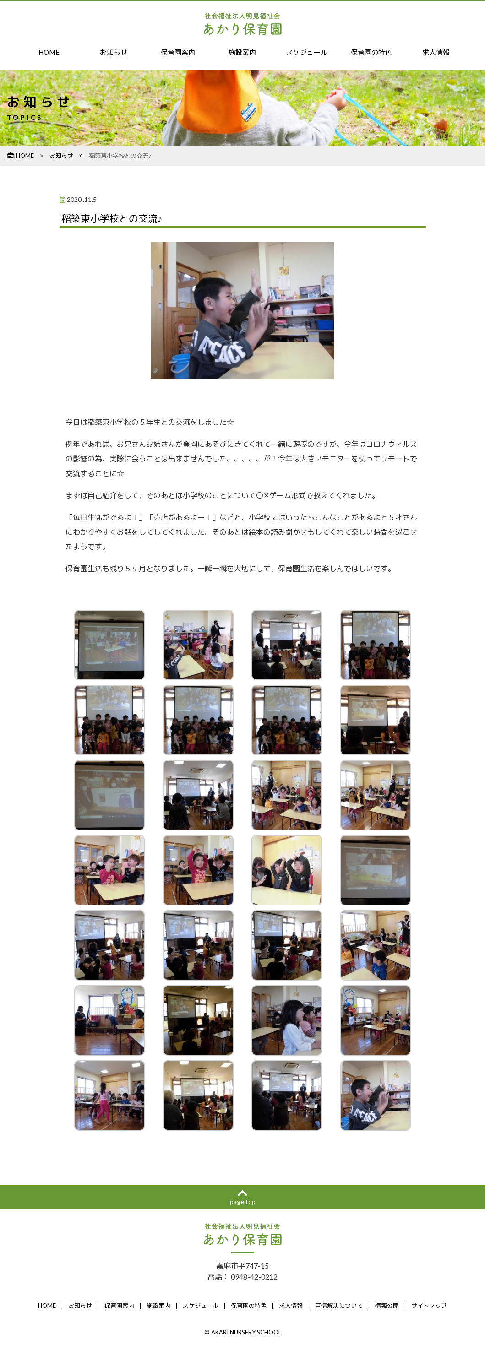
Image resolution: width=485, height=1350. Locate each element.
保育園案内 (178, 52)
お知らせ (113, 52)
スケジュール (307, 52)
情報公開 (387, 1306)
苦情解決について (339, 1306)
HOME (49, 52)
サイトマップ (429, 1306)
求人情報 (436, 52)
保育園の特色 (371, 52)
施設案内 (242, 52)
